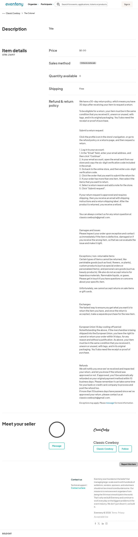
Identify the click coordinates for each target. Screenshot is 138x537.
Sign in (127, 4)
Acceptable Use (101, 517)
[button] (33, 4)
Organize (33, 4)
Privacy (121, 512)
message (110, 403)
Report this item (128, 464)
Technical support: (80, 486)
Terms (114, 512)
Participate (47, 4)
